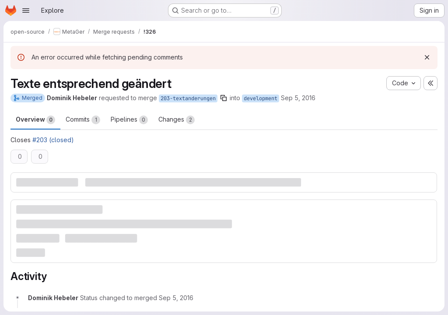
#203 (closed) (53, 140)
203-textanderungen (188, 98)
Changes (176, 120)
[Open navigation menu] (26, 11)
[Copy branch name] (223, 98)
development (260, 98)
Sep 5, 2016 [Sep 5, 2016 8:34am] (298, 98)
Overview (35, 120)
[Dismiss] (427, 57)
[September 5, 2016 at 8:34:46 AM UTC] (176, 297)
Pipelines (129, 120)
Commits (83, 120)
